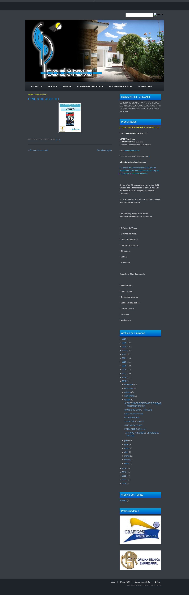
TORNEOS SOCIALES (134, 421)
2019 (124, 366)
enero (126, 463)
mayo (126, 448)
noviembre (128, 388)
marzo (127, 456)
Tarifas (67, 86)
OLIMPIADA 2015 (132, 417)
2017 (124, 373)
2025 (124, 343)
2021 (124, 358)
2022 (124, 354)
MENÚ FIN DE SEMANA (134, 429)
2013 (124, 472)
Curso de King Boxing (133, 414)
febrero (127, 460)
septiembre (129, 396)
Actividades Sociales (120, 86)
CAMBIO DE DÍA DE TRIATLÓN (138, 410)
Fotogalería (145, 86)
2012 (124, 476)
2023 (124, 350)
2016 (124, 377)
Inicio (113, 582)
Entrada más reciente (39, 150)
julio (126, 440)
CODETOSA (141, 585)
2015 (124, 381)
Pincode (159, 585)
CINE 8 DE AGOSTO (43, 99)
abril (126, 452)
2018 (124, 370)
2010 (124, 483)
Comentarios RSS (142, 582)
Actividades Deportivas (90, 86)
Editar (157, 582)
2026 (124, 339)
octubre (127, 392)
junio (126, 444)
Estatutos (36, 86)
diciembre (128, 384)
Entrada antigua (104, 150)
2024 (124, 346)
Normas (52, 86)
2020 (124, 362)
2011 (124, 480)
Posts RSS (125, 582)
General (123, 500)
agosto (127, 400)
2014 (124, 468)
